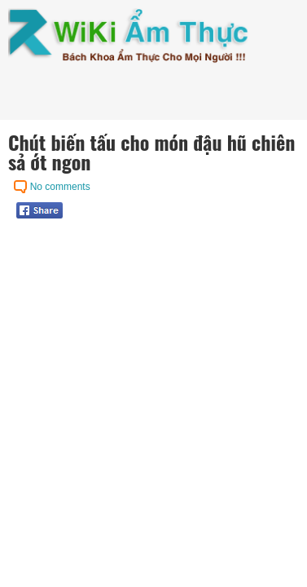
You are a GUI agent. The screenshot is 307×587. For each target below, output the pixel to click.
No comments (60, 186)
